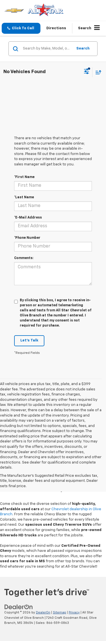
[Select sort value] (96, 72)
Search (83, 48)
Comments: (23, 258)
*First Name (24, 177)
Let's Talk (29, 340)
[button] (21, 28)
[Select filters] (86, 72)
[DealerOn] (18, 607)
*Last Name (24, 197)
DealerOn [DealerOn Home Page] (43, 612)
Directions (56, 28)
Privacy (74, 612)
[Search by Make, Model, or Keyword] (47, 48)
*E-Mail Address (28, 217)
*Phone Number (27, 238)
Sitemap (59, 612)
